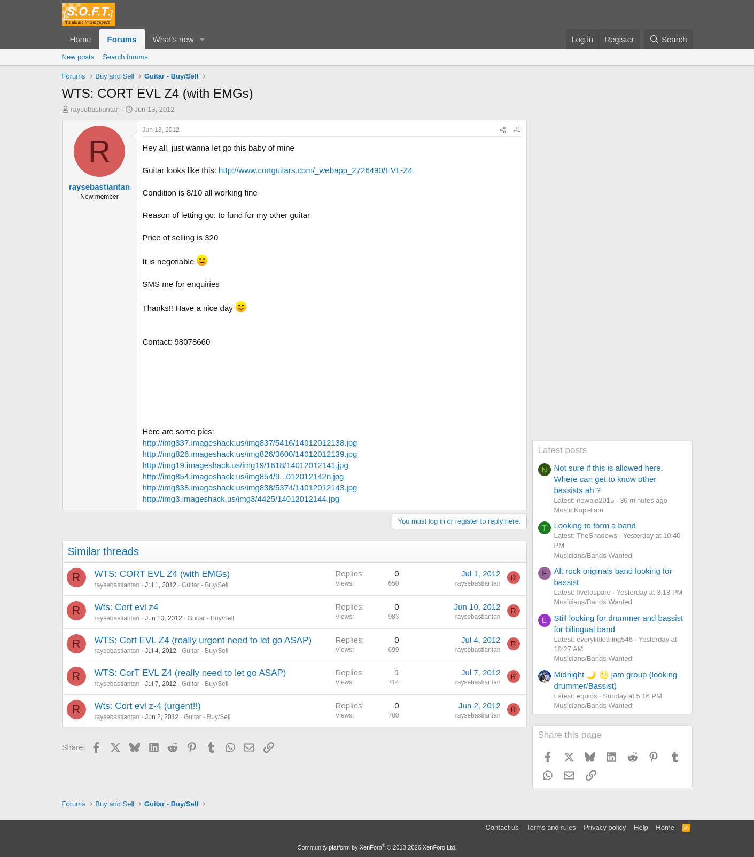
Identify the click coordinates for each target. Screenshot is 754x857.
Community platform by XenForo (377, 847)
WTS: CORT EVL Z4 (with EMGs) (162, 574)
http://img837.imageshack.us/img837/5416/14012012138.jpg (250, 442)
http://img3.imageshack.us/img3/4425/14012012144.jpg (241, 498)
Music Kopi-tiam (578, 510)
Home (80, 39)
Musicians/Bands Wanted (593, 555)
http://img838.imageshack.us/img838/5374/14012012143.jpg (250, 487)
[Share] (503, 130)
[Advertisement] (612, 280)
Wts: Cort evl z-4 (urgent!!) (148, 706)
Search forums (125, 57)
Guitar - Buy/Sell (205, 585)
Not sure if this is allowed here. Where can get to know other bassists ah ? (608, 479)
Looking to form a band (595, 525)
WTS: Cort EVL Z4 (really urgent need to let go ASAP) (203, 640)
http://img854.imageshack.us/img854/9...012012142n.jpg (243, 476)
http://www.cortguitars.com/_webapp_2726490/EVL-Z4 (316, 170)
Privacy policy (605, 827)
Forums (122, 39)
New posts (78, 57)
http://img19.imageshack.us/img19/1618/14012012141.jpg (245, 465)
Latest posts (562, 450)
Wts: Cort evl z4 (127, 607)
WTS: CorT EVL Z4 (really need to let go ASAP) (190, 673)
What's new (173, 39)
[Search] (668, 39)
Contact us (501, 827)
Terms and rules (551, 827)
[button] (202, 39)
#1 (517, 130)
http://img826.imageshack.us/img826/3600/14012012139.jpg (250, 453)
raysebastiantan (95, 109)
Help (641, 827)
